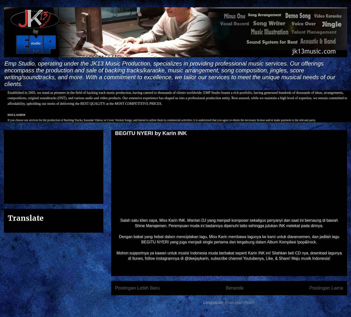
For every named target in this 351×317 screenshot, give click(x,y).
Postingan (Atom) (240, 302)
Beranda (235, 287)
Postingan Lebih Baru (137, 287)
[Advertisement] (53, 166)
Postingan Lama (326, 287)
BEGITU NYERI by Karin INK (151, 133)
